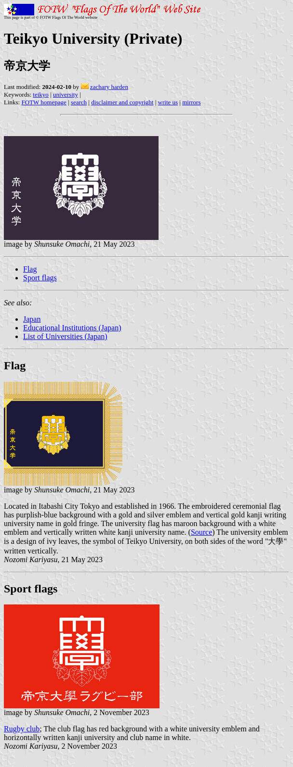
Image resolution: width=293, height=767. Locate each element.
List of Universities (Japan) (65, 336)
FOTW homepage (43, 102)
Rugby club (22, 729)
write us (168, 102)
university (65, 94)
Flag (30, 269)
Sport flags (40, 278)
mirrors (191, 102)
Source (201, 532)
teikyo (41, 94)
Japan (31, 319)
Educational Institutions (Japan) (72, 328)
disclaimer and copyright (122, 102)
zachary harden (109, 86)
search (79, 102)
